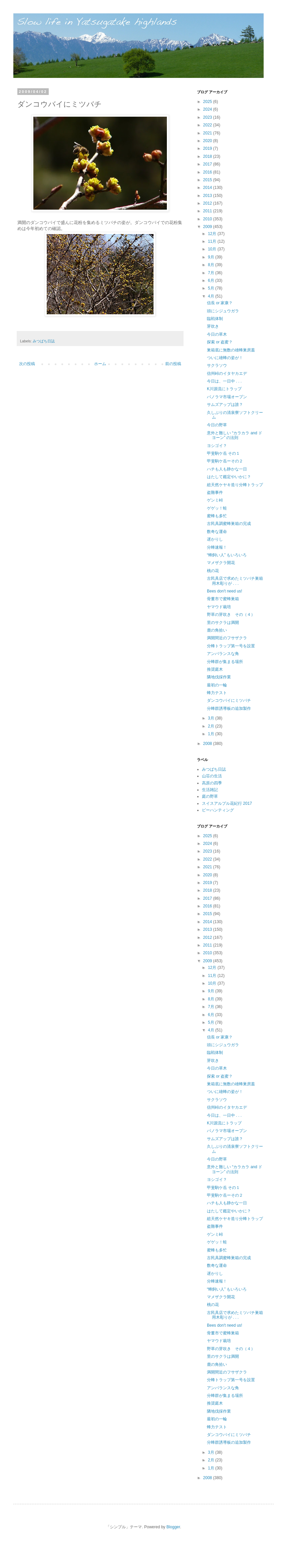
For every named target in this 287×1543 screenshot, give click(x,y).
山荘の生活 (212, 776)
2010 (208, 219)
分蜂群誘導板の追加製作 (229, 708)
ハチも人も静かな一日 (227, 469)
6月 (211, 280)
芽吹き (213, 326)
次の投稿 (27, 363)
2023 (208, 117)
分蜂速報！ (217, 547)
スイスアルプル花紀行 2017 (227, 803)
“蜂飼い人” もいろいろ (227, 555)
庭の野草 (210, 796)
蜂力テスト (217, 692)
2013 (208, 195)
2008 (208, 743)
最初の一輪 (217, 685)
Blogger (173, 1527)
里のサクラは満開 (223, 622)
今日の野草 (217, 425)
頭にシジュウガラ (223, 311)
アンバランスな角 (223, 653)
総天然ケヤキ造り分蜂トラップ (235, 484)
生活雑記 (210, 789)
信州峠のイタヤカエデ (227, 373)
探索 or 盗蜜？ (220, 342)
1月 (211, 734)
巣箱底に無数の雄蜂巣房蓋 (231, 350)
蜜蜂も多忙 (217, 516)
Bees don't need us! (224, 591)
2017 (208, 164)
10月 (213, 249)
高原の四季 (212, 783)
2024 (208, 109)
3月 (211, 718)
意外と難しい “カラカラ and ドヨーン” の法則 (234, 435)
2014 (208, 187)
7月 (211, 272)
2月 (211, 726)
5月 (211, 288)
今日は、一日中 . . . (224, 381)
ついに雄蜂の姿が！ (225, 357)
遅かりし (215, 539)
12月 (213, 233)
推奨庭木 (215, 669)
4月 (211, 296)
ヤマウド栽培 (219, 606)
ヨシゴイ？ (217, 445)
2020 (208, 140)
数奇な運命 (217, 531)
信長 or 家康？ (220, 303)
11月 (213, 241)
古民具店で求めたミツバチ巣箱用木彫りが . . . (235, 580)
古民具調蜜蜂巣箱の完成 (229, 523)
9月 (211, 257)
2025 (208, 101)
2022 (208, 125)
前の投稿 (173, 363)
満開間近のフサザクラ (227, 638)
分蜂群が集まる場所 (225, 661)
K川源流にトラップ (224, 389)
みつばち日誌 (44, 341)
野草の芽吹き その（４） (231, 614)
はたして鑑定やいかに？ (229, 476)
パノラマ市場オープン (227, 397)
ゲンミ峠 (215, 500)
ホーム (100, 363)
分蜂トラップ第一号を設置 (231, 646)
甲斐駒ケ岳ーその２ (225, 461)
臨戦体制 (215, 318)
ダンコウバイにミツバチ (229, 700)
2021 (208, 133)
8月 (211, 264)
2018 (208, 156)
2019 (208, 148)
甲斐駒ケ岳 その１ (223, 453)
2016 (208, 172)
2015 (208, 180)
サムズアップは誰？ (225, 404)
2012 (208, 203)
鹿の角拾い (217, 630)
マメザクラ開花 (221, 562)
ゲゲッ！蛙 (217, 508)
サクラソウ (217, 365)
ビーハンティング (218, 810)
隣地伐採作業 (219, 677)
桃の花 (213, 570)
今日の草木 (217, 334)
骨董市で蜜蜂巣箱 (223, 598)
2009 (208, 226)
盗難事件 (215, 492)
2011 (208, 211)
